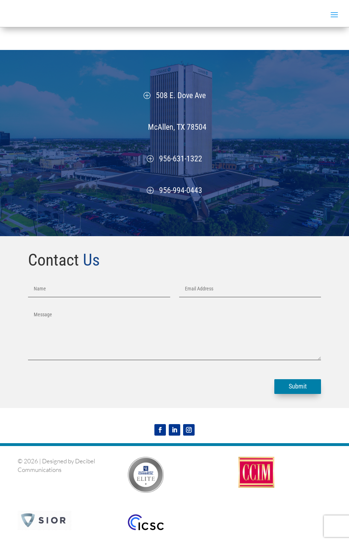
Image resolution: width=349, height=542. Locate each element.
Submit (298, 386)
